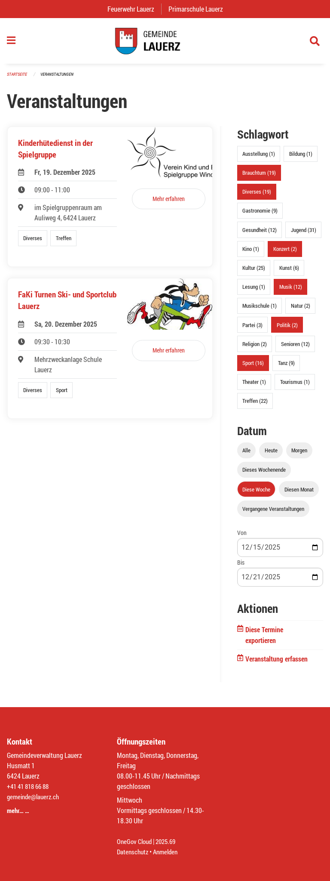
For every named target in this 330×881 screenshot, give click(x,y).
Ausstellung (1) (258, 158)
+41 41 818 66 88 (30, 786)
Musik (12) (290, 290)
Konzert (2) (285, 252)
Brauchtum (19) (259, 176)
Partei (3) (252, 328)
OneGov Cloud (135, 841)
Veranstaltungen (61, 78)
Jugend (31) (303, 233)
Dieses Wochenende (264, 473)
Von (242, 536)
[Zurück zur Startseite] (165, 43)
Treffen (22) (255, 405)
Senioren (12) (295, 347)
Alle (246, 454)
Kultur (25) (253, 272)
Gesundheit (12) (259, 233)
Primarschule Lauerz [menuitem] (199, 8)
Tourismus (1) (295, 386)
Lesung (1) (253, 290)
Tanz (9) (286, 366)
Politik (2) (287, 328)
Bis (240, 566)
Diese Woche (256, 493)
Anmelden (168, 851)
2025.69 (169, 841)
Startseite (18, 78)
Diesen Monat (299, 493)
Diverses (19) (256, 195)
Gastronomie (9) (260, 214)
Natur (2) (300, 309)
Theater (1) (254, 386)
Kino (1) (250, 252)
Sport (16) (253, 366)
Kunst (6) (289, 272)
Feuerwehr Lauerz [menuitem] (134, 8)
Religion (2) (254, 347)
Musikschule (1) (259, 309)
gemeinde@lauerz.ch (35, 796)
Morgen (299, 454)
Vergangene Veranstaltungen (273, 512)
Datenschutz (133, 851)
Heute (271, 454)
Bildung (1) (300, 158)
